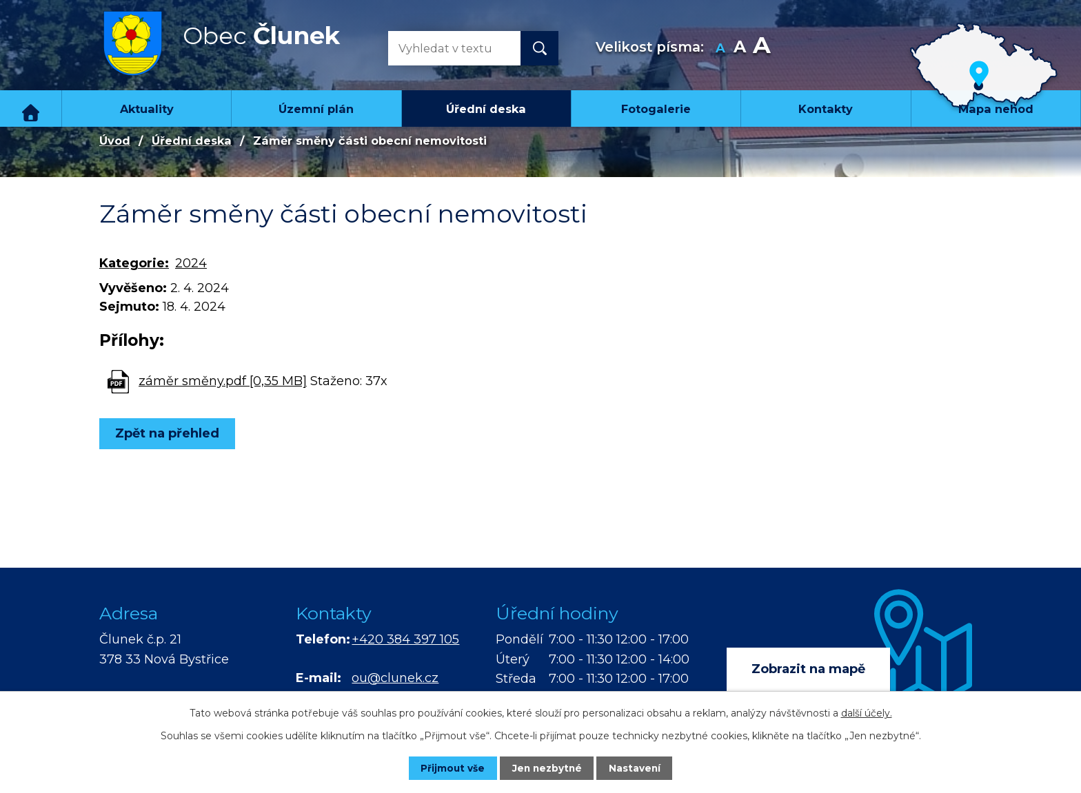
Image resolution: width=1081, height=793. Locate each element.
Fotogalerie (656, 109)
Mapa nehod (995, 109)
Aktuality (147, 109)
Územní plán (316, 109)
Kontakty (825, 109)
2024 (191, 263)
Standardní (740, 48)
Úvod (31, 108)
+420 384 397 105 (405, 639)
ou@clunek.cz (395, 678)
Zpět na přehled (170, 433)
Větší (761, 48)
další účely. (866, 712)
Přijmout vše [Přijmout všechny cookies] (446, 767)
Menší (720, 48)
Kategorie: (134, 263)
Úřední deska (486, 109)
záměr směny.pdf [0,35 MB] (223, 381)
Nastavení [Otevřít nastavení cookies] (641, 767)
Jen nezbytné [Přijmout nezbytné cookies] (547, 767)
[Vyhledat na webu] (443, 48)
